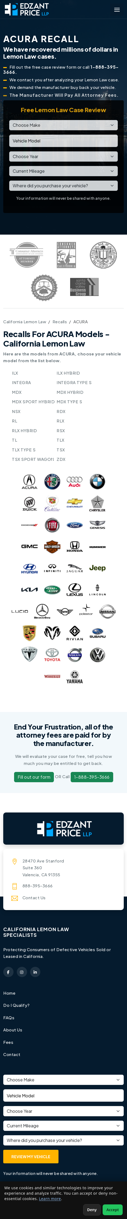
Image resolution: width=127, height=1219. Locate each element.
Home (9, 992)
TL (14, 439)
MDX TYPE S (69, 401)
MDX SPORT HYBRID (33, 401)
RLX (60, 420)
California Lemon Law (24, 321)
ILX (15, 372)
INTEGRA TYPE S (74, 382)
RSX (61, 430)
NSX (16, 411)
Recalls (60, 321)
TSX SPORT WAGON (33, 459)
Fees (8, 1042)
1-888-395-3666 (92, 777)
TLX (60, 439)
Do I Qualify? (16, 1005)
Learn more (50, 1198)
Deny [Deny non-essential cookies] (92, 1209)
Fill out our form (34, 777)
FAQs (8, 1017)
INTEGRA (21, 382)
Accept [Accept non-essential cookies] (112, 1209)
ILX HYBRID (68, 372)
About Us (12, 1029)
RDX (61, 411)
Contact (12, 1054)
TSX (61, 449)
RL (14, 420)
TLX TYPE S (23, 449)
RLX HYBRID (24, 430)
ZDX (61, 459)
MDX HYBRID (70, 392)
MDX (17, 392)
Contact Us (34, 897)
